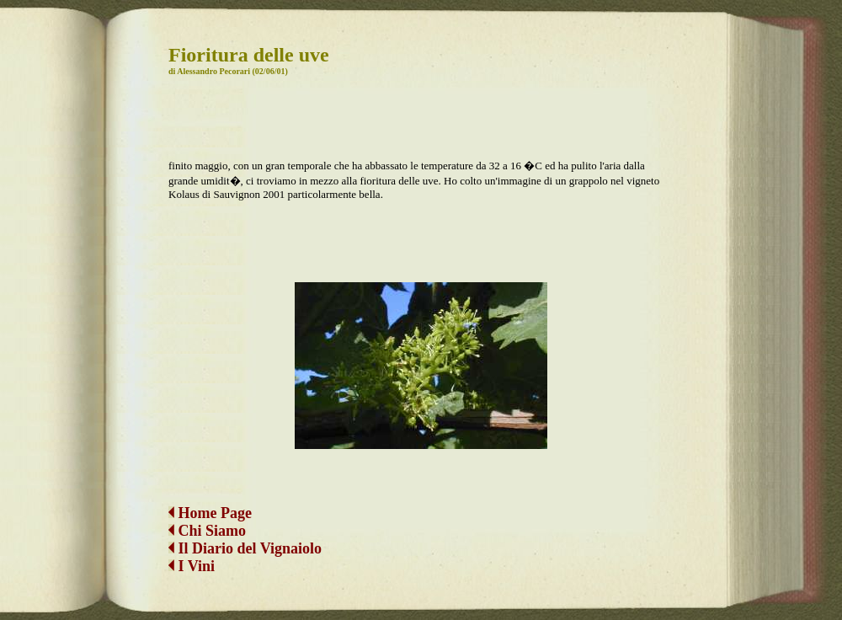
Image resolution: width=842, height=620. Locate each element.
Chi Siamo (213, 530)
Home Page (210, 513)
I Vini (191, 566)
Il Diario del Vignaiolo (245, 548)
